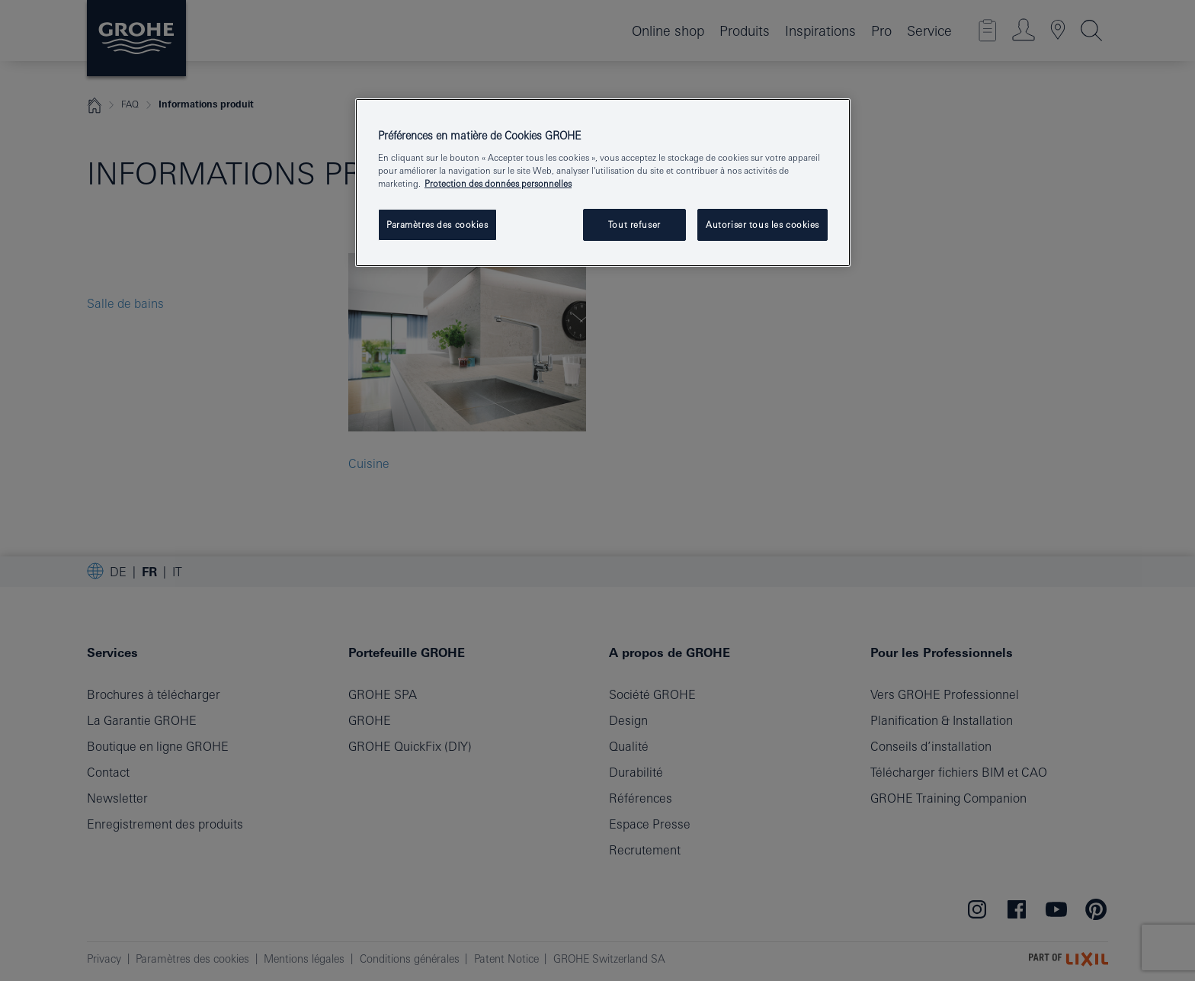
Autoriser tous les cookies (762, 224)
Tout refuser (634, 224)
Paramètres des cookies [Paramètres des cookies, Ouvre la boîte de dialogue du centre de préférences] (437, 224)
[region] (603, 183)
